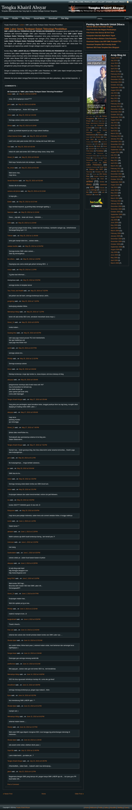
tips (87, 192)
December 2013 (116, 79)
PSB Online (89, 151)
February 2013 (116, 104)
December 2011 (116, 141)
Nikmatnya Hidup (13, 312)
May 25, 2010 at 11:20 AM (27, 223)
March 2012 (115, 133)
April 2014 (114, 69)
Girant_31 (10, 157)
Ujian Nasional (91, 178)
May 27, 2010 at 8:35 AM (38, 399)
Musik (105, 146)
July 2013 (114, 93)
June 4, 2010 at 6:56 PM (32, 619)
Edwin (9, 202)
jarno (9, 104)
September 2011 (116, 150)
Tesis (87, 174)
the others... (11, 259)
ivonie (9, 521)
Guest (115, 2)
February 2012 (116, 136)
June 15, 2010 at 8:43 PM (35, 716)
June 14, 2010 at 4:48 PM (35, 674)
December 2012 (116, 109)
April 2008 (114, 260)
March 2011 (115, 166)
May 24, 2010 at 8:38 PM (27, 94)
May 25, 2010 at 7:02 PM (39, 291)
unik (103, 192)
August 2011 (115, 152)
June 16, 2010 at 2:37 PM (28, 727)
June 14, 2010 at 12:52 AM (33, 640)
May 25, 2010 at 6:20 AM (38, 136)
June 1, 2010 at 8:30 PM (32, 553)
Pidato (88, 158)
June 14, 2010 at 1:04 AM (33, 653)
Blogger (88, 121)
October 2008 (115, 244)
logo (87, 190)
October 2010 (115, 179)
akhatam (10, 532)
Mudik (98, 146)
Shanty (9, 727)
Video (102, 178)
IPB (87, 130)
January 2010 (115, 204)
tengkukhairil (11, 619)
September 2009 (116, 214)
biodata (102, 181)
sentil (9, 348)
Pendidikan (100, 151)
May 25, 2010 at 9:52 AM (34, 181)
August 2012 (115, 120)
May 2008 (114, 258)
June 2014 (114, 63)
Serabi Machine (12, 181)
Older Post (78, 794)
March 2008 (115, 263)
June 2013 (114, 96)
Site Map (65, 18)
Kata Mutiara (96, 137)
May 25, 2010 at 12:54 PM (34, 246)
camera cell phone (13, 191)
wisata (97, 194)
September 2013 (116, 87)
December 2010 (116, 174)
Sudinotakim (11, 553)
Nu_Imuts (10, 168)
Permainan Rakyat (91, 155)
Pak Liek (10, 630)
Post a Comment (13, 784)
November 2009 (116, 209)
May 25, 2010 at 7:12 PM (35, 312)
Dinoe (9, 369)
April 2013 (114, 101)
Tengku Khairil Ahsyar (24, 7)
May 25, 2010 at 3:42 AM (27, 115)
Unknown (10, 542)
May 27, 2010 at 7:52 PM (38, 445)
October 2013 (115, 85)
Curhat (88, 128)
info (92, 187)
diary (89, 184)
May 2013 (114, 98)
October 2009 (115, 212)
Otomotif (91, 148)
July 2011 (114, 155)
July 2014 (114, 60)
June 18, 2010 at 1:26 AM (32, 740)
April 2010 (114, 195)
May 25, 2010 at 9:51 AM (30, 168)
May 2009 (114, 225)
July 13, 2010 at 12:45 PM (30, 750)
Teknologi (89, 172)
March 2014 (115, 71)
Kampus (101, 135)
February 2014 (116, 74)
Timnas (94, 174)
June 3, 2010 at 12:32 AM (28, 609)
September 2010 (116, 182)
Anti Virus (89, 116)
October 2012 (115, 114)
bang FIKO (11, 578)
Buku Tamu (89, 125)
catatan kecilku (12, 246)
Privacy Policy (97, 158)
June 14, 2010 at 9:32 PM (27, 695)
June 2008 (114, 255)
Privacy (122, 2)
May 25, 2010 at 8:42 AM (26, 147)
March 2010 (115, 198)
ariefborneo (11, 664)
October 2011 (115, 147)
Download (53, 18)
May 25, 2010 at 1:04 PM (31, 259)
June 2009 (114, 222)
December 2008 (116, 239)
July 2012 (114, 123)
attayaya (10, 380)
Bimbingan (101, 118)
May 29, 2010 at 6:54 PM (30, 510)
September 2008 (116, 247)
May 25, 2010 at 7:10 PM (30, 301)
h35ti (9, 223)
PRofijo (10, 358)
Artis (97, 116)
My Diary (26, 18)
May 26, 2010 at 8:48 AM (27, 369)
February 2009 (116, 233)
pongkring (10, 301)
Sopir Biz (10, 750)
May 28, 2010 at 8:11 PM (26, 458)
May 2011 (114, 160)
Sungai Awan (11, 653)
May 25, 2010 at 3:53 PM (31, 280)
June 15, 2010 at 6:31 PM (33, 706)
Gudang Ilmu (11, 333)
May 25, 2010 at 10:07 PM (28, 348)
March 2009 (115, 231)
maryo (9, 94)
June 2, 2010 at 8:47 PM (30, 594)
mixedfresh (11, 685)
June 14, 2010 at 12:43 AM (30, 630)
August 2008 (115, 249)
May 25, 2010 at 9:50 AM (30, 157)
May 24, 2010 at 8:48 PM (26, 104)
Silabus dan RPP (96, 169)
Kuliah (96, 142)
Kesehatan (101, 139)
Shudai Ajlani (11, 640)
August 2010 (115, 185)
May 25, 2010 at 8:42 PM (32, 333)
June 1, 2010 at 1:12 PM (27, 521)
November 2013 (116, 82)
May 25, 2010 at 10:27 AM (28, 202)
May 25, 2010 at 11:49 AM (29, 236)
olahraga (94, 190)
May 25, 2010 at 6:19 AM (27, 126)
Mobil (105, 144)
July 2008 (114, 252)
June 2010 (114, 190)
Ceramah (100, 125)
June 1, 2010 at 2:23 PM (30, 542)
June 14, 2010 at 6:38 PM (31, 685)
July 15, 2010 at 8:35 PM (38, 761)
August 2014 (115, 58)
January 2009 (115, 236)
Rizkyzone (11, 510)
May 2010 (114, 193)
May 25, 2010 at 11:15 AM (30, 212)
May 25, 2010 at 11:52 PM (29, 358)
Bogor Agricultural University (95, 123)
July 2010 (114, 187)
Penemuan (100, 153)
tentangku (102, 190)
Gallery (101, 2)
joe (8, 468)
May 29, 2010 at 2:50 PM (27, 479)
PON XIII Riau (101, 148)
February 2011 (116, 168)
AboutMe (113, 807)
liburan (102, 187)
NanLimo (10, 212)
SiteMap (109, 2)
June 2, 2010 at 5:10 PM (31, 578)
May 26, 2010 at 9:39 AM (29, 380)
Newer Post (8, 794)
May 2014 (114, 66)
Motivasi (91, 146)
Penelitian (89, 153)
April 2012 (114, 131)
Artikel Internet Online (14, 136)
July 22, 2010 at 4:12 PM (27, 771)
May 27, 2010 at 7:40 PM (30, 427)
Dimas (9, 126)
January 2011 (115, 171)
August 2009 (115, 217)
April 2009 (114, 228)
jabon (9, 771)
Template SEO (100, 172)
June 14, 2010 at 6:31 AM (31, 664)
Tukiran (10, 236)
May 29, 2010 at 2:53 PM (25, 500)
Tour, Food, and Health (15, 291)
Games (97, 128)
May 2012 (114, 128)
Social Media (39, 18)
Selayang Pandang (91, 167)
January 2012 (115, 139)
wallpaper (89, 194)
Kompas (88, 141)
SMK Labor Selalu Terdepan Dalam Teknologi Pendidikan (35, 29)
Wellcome (79, 2)
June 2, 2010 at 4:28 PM (29, 563)
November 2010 (116, 177)
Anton (9, 115)
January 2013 (115, 106)
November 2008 (116, 241)
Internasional (90, 135)
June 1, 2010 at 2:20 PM (29, 532)
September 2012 (116, 117)
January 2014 (115, 77)
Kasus (88, 137)
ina (8, 500)
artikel (22, 25)
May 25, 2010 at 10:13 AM (37, 191)
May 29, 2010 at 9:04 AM (25, 468)
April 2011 (114, 163)
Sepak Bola (103, 167)
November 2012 (116, 112)
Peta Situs (102, 155)
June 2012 (114, 125)
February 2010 (116, 201)
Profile (87, 2)
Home (71, 2)
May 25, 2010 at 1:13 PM (27, 270)
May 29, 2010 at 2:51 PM (27, 489)
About (94, 2)
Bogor (103, 121)
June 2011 (114, 158)
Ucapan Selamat (99, 176)
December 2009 (116, 206)
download (103, 185)
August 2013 (115, 90)
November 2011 (116, 144)
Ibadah (96, 130)
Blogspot (96, 121)
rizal (8, 147)
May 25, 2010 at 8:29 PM (30, 322)
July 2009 (114, 220)
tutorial (95, 192)
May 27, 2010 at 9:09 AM (29, 412)
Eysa (9, 695)
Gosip (103, 128)
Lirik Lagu (98, 144)
